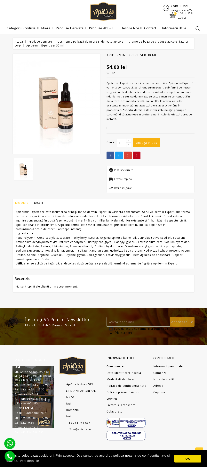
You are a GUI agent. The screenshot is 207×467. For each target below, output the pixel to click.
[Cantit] (121, 142)
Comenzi (159, 373)
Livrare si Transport (121, 405)
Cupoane (159, 392)
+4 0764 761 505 (78, 423)
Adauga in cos (146, 143)
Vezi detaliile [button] (29, 461)
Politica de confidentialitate (126, 386)
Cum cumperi (116, 366)
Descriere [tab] (21, 203)
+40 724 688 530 (32, 432)
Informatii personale (168, 366)
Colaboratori (116, 411)
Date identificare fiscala (124, 373)
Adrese (158, 386)
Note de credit (163, 379)
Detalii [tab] (38, 203)
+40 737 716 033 (32, 399)
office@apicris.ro (79, 429)
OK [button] (188, 458)
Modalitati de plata (120, 379)
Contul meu (163, 358)
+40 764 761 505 (26, 403)
